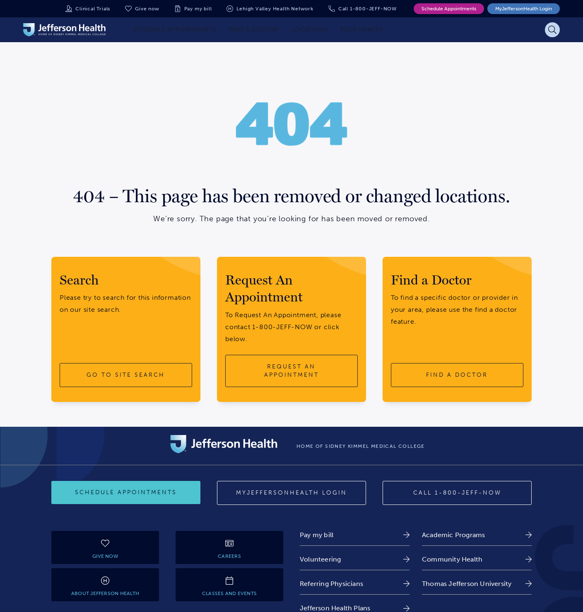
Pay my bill (198, 9)
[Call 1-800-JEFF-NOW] (457, 493)
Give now (147, 9)
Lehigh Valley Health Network (274, 9)
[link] (355, 535)
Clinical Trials (92, 9)
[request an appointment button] (291, 371)
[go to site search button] (126, 375)
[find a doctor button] (457, 375)
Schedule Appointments (449, 9)
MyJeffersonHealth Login (523, 9)
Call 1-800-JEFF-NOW (367, 9)
